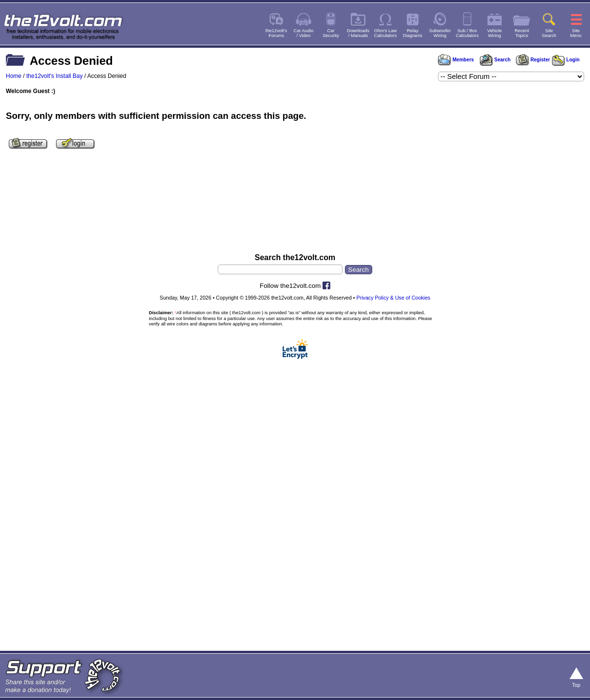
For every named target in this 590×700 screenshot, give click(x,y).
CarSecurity (331, 33)
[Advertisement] (295, 206)
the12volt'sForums (276, 33)
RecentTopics (521, 33)
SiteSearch (549, 33)
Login (566, 59)
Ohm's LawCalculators (385, 33)
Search (495, 59)
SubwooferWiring (440, 33)
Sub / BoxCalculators (467, 33)
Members (456, 59)
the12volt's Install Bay (54, 76)
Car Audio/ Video (304, 33)
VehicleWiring (494, 33)
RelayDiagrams (412, 33)
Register (533, 59)
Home (13, 76)
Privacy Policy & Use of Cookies (394, 298)
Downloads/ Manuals (358, 33)
